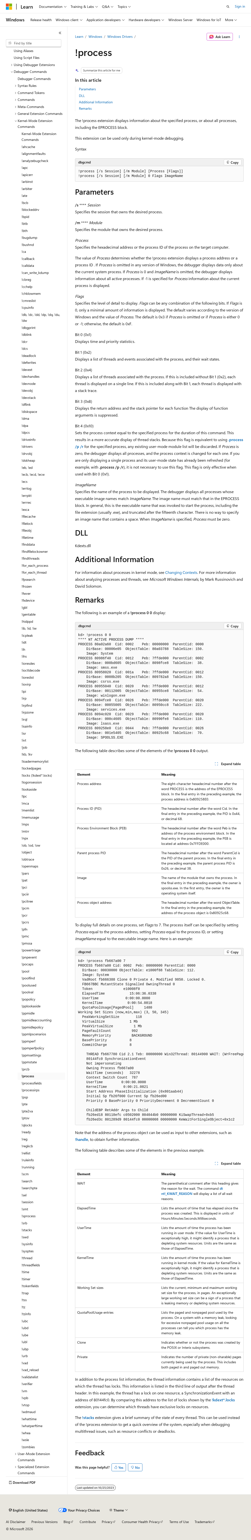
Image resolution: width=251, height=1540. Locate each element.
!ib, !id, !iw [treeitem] (29, 628)
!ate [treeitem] (24, 195)
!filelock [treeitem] (27, 523)
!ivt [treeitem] (24, 740)
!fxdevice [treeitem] (28, 600)
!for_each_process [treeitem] (35, 565)
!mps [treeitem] (25, 824)
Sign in (240, 6)
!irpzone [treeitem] (28, 712)
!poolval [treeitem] (27, 992)
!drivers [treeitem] (27, 446)
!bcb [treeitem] (25, 202)
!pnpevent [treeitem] (29, 957)
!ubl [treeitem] (24, 1341)
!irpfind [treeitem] (27, 705)
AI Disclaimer (15, 1521)
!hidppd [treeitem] (27, 621)
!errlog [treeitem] (26, 488)
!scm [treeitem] (25, 1174)
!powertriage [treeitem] (31, 950)
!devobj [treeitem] (27, 390)
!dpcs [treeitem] (26, 432)
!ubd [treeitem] (25, 1327)
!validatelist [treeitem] (30, 1377)
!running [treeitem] (28, 1167)
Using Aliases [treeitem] (23, 50)
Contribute (88, 1521)
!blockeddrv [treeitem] (30, 209)
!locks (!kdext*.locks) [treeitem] (37, 775)
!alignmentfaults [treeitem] (34, 153)
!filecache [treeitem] (29, 516)
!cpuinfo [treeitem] (28, 307)
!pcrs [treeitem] (25, 922)
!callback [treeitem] (28, 258)
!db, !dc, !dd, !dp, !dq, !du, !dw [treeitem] (41, 317)
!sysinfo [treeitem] (27, 1244)
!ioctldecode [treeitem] (31, 670)
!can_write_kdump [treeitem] (35, 272)
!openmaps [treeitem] (30, 866)
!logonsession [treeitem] (32, 782)
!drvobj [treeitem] (27, 453)
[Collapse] (60, 32)
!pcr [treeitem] (24, 915)
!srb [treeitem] (24, 1223)
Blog (66, 1521)
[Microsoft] (9, 6)
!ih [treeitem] (23, 649)
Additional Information (96, 102)
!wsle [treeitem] (25, 1439)
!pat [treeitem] (24, 880)
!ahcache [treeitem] (28, 146)
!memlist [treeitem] (28, 810)
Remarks (85, 108)
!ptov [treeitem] (25, 1118)
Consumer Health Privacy (141, 1521)
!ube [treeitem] (25, 1335)
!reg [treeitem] (24, 1139)
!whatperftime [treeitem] (32, 1425)
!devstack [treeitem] (29, 397)
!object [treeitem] (27, 852)
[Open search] (228, 6)
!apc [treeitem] (25, 167)
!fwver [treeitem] (26, 593)
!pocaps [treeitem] (27, 964)
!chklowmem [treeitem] (31, 293)
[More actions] (239, 37)
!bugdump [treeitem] (29, 237)
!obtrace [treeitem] (28, 859)
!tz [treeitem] (23, 1307)
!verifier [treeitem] (27, 1383)
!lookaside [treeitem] (29, 789)
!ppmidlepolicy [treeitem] (32, 1027)
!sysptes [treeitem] (28, 1251)
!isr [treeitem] (24, 733)
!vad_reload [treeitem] (30, 1369)
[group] (159, 1040)
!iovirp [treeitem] (26, 684)
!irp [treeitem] (24, 698)
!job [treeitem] (24, 747)
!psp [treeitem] (25, 1097)
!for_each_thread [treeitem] (34, 572)
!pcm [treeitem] (25, 908)
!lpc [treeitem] (24, 796)
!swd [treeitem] (25, 1237)
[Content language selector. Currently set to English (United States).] (28, 1510)
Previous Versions (44, 1521)
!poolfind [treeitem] (28, 978)
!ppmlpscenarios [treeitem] (34, 1034)
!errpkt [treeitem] (27, 495)
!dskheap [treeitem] (28, 460)
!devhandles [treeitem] (30, 376)
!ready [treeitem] (26, 1132)
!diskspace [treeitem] (29, 411)
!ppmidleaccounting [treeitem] (36, 1020)
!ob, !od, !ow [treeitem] (31, 845)
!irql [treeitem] (24, 719)
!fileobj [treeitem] (26, 530)
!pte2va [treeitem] (27, 1111)
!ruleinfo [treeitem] (28, 1160)
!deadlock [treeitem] (29, 355)
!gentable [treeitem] (29, 614)
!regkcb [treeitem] (27, 1146)
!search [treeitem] (27, 1181)
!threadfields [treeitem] (31, 1265)
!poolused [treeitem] (29, 985)
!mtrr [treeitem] (25, 831)
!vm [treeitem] (24, 1391)
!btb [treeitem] (25, 223)
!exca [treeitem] (25, 509)
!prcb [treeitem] (25, 1069)
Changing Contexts (181, 572)
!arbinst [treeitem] (27, 181)
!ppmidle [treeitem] (28, 1013)
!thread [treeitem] (27, 1258)
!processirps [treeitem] (30, 1090)
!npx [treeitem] (25, 838)
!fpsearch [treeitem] (28, 579)
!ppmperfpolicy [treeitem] (33, 1048)
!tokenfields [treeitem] (30, 1285)
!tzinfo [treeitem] (26, 1313)
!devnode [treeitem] (29, 383)
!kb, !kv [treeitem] (27, 754)
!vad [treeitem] (25, 1363)
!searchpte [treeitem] (29, 1188)
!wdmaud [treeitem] (29, 1411)
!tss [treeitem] (24, 1299)
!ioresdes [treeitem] (28, 663)
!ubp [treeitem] (25, 1349)
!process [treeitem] (28, 1076)
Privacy (107, 1521)
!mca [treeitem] (25, 803)
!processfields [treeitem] (32, 1083)
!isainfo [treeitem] (27, 726)
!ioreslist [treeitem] (28, 677)
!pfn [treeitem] (24, 929)
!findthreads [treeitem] (30, 558)
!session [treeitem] (27, 1202)
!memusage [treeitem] (30, 817)
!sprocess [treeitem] (29, 1216)
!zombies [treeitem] (28, 1447)
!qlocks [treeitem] (27, 1125)
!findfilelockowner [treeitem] (35, 551)
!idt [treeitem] (24, 642)
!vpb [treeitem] (25, 1397)
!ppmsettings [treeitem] (31, 1055)
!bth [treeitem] (25, 230)
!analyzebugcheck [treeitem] (35, 160)
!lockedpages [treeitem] (31, 768)
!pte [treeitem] (24, 1104)
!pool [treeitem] (25, 971)
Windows (95, 36)
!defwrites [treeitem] (29, 362)
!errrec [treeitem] (26, 502)
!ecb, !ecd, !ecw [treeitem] (33, 474)
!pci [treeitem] (24, 887)
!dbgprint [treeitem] (29, 327)
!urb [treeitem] (25, 1355)
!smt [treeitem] (25, 1209)
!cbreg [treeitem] (26, 279)
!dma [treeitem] (25, 418)
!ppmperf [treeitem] (28, 1041)
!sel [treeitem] (24, 1195)
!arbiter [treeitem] (27, 188)
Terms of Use (179, 1521)
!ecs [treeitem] (24, 481)
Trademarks (203, 1521)
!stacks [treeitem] (27, 1230)
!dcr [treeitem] (24, 341)
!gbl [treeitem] (24, 607)
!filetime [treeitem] (27, 537)
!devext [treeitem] (27, 369)
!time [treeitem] (25, 1272)
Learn (79, 36)
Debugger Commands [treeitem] (34, 78)
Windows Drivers (120, 36)
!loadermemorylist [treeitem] (35, 761)
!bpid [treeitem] (25, 216)
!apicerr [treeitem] (27, 174)
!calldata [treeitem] (28, 265)
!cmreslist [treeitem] (29, 300)
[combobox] (33, 43)
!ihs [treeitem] (24, 656)
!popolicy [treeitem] (28, 999)
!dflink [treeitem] (26, 404)
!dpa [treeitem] (25, 425)
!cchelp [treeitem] (27, 286)
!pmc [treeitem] (25, 936)
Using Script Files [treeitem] (26, 57)
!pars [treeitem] (25, 873)
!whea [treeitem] (26, 1433)
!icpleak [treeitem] (27, 635)
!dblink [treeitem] (27, 334)
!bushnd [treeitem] (28, 244)
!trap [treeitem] (25, 1293)
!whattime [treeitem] (29, 1419)
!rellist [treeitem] (26, 1153)
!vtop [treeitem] (25, 1405)
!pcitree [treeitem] (27, 901)
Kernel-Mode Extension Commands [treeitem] (39, 136)
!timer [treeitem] (26, 1279)
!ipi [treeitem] (24, 691)
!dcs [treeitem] (25, 348)
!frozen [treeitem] (27, 586)
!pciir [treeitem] (25, 894)
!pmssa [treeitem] (27, 943)
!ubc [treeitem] (25, 1321)
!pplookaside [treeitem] (31, 1006)
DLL (82, 95)
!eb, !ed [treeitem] (27, 467)
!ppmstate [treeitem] (29, 1062)
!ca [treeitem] (24, 251)
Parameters (87, 89)
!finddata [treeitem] (28, 544)
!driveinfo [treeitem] (29, 439)
